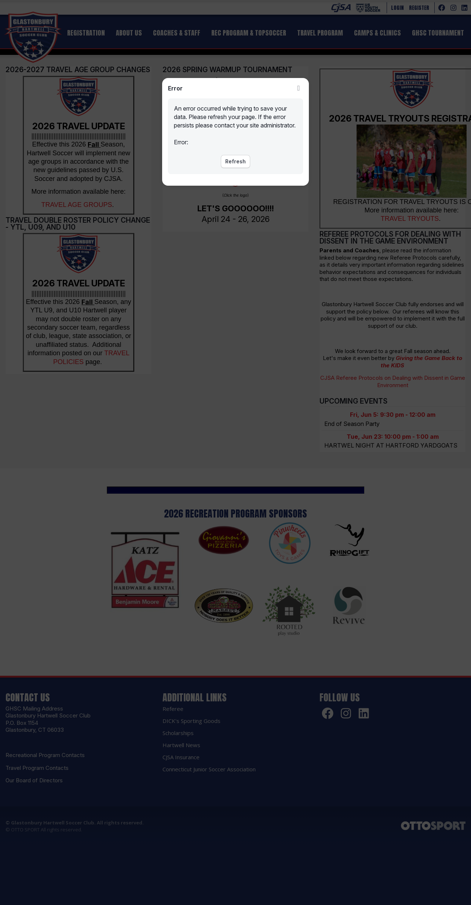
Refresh (235, 161)
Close (298, 88)
